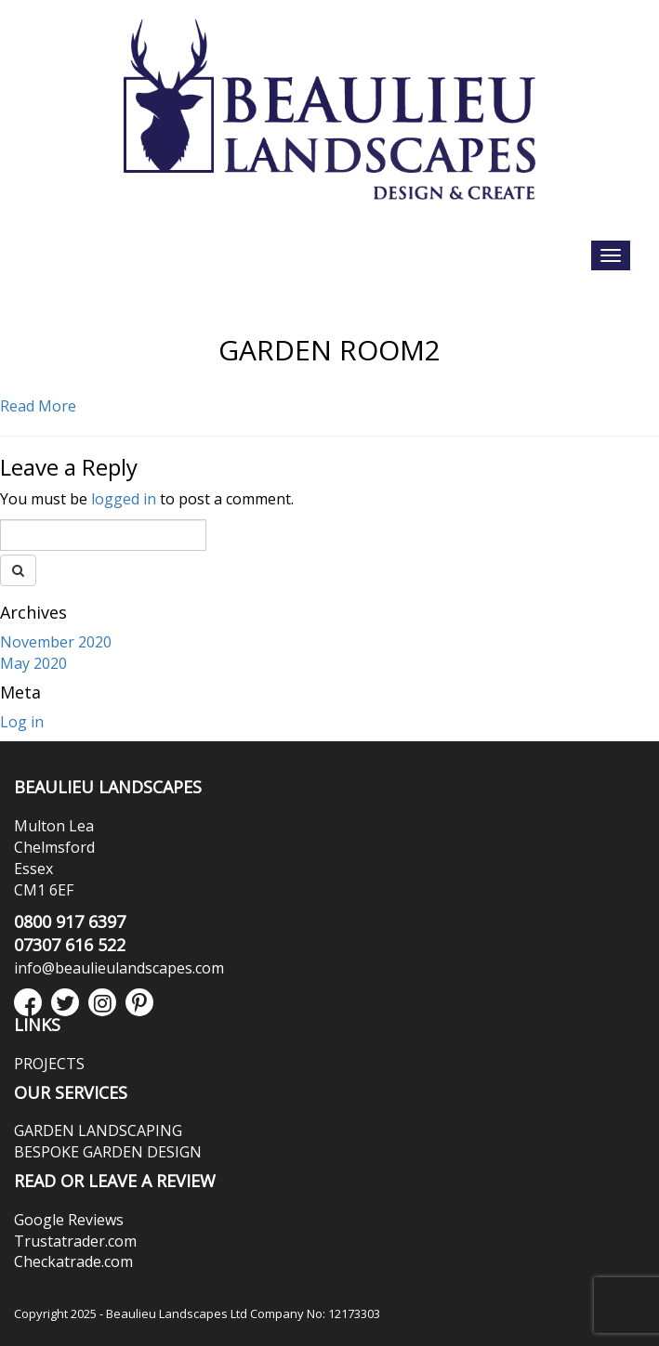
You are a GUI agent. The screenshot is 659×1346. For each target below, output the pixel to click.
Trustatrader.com (75, 1241)
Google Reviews (69, 1219)
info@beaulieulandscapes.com (119, 968)
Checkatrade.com (73, 1261)
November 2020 (56, 642)
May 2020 (33, 663)
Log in (22, 722)
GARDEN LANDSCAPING (98, 1130)
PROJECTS (49, 1063)
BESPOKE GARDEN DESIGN (108, 1152)
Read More (38, 406)
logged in (123, 499)
